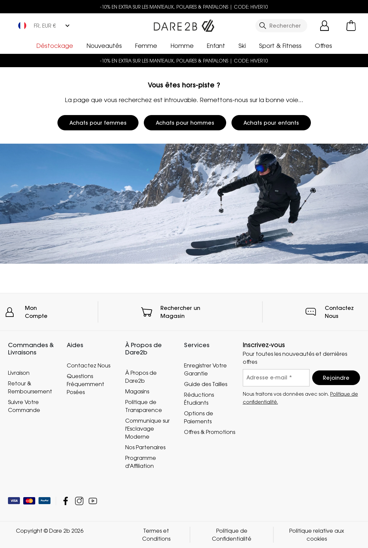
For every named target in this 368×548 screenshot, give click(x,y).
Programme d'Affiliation (140, 462)
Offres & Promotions (209, 432)
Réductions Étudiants (199, 398)
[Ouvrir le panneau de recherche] (281, 25)
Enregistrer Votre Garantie (205, 369)
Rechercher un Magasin (180, 312)
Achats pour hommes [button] (185, 122)
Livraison (19, 372)
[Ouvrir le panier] (351, 25)
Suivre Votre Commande (24, 406)
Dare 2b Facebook (65, 501)
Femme (146, 45)
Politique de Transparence (143, 406)
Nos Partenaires (145, 447)
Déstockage (54, 45)
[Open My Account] (324, 25)
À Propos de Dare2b (141, 376)
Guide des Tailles (205, 384)
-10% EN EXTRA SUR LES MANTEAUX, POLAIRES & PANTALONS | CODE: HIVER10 (184, 7)
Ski (242, 45)
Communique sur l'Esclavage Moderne (147, 428)
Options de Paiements (198, 417)
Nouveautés (104, 45)
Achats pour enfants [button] (271, 122)
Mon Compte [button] (36, 312)
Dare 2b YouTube (93, 501)
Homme (182, 45)
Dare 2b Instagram (79, 501)
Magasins (137, 391)
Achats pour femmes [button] (98, 122)
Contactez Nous (88, 365)
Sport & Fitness (280, 45)
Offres (323, 45)
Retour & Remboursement (30, 387)
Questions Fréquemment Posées (85, 384)
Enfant (216, 45)
